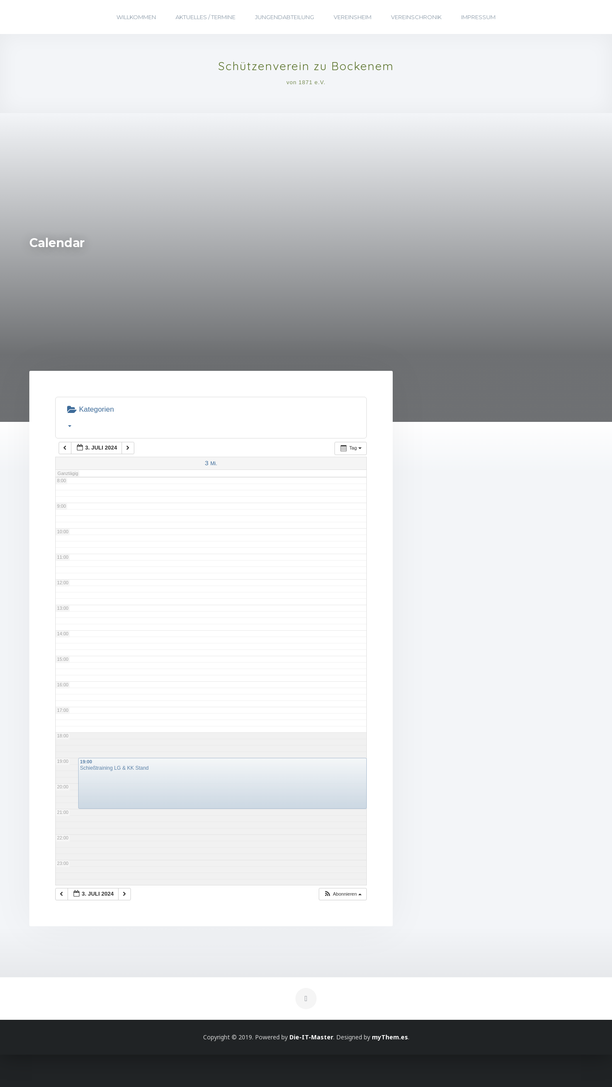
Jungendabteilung (284, 17)
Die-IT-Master (311, 1069)
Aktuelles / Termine (205, 17)
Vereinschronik (416, 17)
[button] (342, 926)
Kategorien (90, 448)
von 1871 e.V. (306, 89)
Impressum (478, 17)
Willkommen (136, 17)
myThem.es (390, 1069)
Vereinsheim (352, 17)
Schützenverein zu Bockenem (306, 70)
